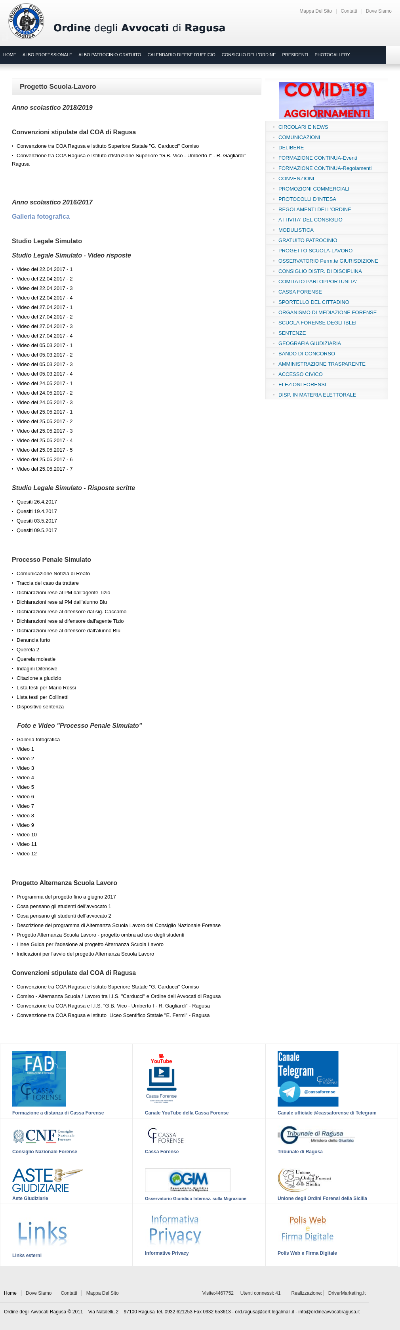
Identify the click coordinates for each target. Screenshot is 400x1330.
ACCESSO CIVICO (300, 374)
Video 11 (27, 844)
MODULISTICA (296, 230)
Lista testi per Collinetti (43, 697)
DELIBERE (291, 148)
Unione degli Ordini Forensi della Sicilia (322, 1198)
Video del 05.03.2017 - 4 (44, 374)
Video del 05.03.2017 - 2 (44, 355)
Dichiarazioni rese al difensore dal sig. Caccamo (71, 611)
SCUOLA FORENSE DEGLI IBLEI (317, 323)
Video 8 (25, 816)
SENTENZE (292, 333)
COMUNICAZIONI (299, 137)
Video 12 (27, 854)
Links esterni (27, 1255)
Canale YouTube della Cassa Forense (187, 1113)
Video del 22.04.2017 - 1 (44, 269)
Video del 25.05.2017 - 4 (44, 440)
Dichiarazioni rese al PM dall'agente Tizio (63, 592)
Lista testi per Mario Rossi (46, 688)
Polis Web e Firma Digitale (307, 1253)
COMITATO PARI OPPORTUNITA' (317, 281)
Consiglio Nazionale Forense (44, 1151)
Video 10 (27, 835)
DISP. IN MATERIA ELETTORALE (317, 395)
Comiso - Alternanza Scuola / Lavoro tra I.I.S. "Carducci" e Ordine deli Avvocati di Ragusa (119, 996)
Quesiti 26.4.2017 (37, 502)
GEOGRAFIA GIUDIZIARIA (309, 343)
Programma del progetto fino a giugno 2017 (66, 897)
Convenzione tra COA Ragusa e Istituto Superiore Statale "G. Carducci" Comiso (108, 146)
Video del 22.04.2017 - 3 (44, 288)
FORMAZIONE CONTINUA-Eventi (317, 158)
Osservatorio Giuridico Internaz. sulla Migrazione (195, 1198)
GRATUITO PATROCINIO (307, 240)
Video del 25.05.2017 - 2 (44, 421)
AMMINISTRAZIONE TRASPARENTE (322, 364)
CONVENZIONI (296, 178)
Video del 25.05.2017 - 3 (44, 431)
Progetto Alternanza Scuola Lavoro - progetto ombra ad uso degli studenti (101, 935)
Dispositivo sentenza (40, 707)
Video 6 (25, 797)
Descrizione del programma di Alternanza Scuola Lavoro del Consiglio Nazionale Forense (119, 925)
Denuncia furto (33, 640)
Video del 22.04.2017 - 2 (44, 279)
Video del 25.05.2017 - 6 (44, 459)
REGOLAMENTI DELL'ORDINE (314, 209)
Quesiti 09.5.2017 (37, 530)
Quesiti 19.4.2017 (37, 511)
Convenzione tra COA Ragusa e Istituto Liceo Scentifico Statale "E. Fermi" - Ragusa (113, 1015)
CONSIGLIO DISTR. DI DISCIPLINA (320, 271)
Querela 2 (28, 650)
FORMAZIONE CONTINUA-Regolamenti (324, 168)
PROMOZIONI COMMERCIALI (313, 189)
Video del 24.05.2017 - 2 (44, 393)
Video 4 (25, 777)
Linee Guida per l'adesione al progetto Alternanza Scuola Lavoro (90, 944)
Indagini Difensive (37, 669)
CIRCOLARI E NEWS (303, 127)
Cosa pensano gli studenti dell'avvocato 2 (64, 916)
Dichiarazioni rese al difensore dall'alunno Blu (68, 631)
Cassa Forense (162, 1151)
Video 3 (25, 768)
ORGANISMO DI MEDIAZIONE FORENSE (327, 312)
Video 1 (25, 749)
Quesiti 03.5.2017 (37, 521)
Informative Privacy (167, 1253)
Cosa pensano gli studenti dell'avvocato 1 (64, 906)
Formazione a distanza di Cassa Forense (58, 1113)
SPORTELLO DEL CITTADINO (313, 302)
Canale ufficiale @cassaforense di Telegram (327, 1113)
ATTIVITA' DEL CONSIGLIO (310, 220)
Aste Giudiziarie (30, 1198)
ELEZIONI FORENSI (302, 384)
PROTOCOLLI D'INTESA (307, 199)
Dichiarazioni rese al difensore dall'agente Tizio (70, 621)
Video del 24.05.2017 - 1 (44, 383)
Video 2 (25, 758)
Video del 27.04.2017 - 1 (44, 307)
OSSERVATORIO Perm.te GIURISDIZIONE (328, 261)
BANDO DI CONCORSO (306, 354)
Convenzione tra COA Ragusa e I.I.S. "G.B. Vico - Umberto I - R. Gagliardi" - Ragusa (113, 1006)
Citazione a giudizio (39, 678)
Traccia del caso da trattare (48, 583)
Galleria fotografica (41, 216)
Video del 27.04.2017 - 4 (44, 336)
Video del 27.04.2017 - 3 (44, 326)
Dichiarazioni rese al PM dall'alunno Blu (62, 602)
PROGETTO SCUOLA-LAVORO (315, 251)
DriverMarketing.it (347, 1293)
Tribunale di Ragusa (300, 1151)
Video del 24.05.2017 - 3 (44, 402)
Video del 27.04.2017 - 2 (44, 317)
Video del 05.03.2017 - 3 (44, 364)
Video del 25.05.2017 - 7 (44, 469)
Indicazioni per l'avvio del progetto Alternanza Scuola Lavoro (85, 954)
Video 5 (25, 787)
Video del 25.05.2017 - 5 (44, 450)
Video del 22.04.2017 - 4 (44, 298)
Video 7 (25, 806)
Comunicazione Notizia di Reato (53, 573)
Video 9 (25, 825)
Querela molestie (36, 659)
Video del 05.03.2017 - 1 (44, 345)
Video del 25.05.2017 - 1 (44, 412)
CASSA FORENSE (300, 292)
